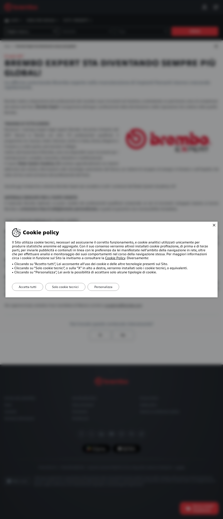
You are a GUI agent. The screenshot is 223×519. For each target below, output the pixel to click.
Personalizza (103, 287)
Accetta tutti (27, 287)
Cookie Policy (115, 258)
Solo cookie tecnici (65, 287)
